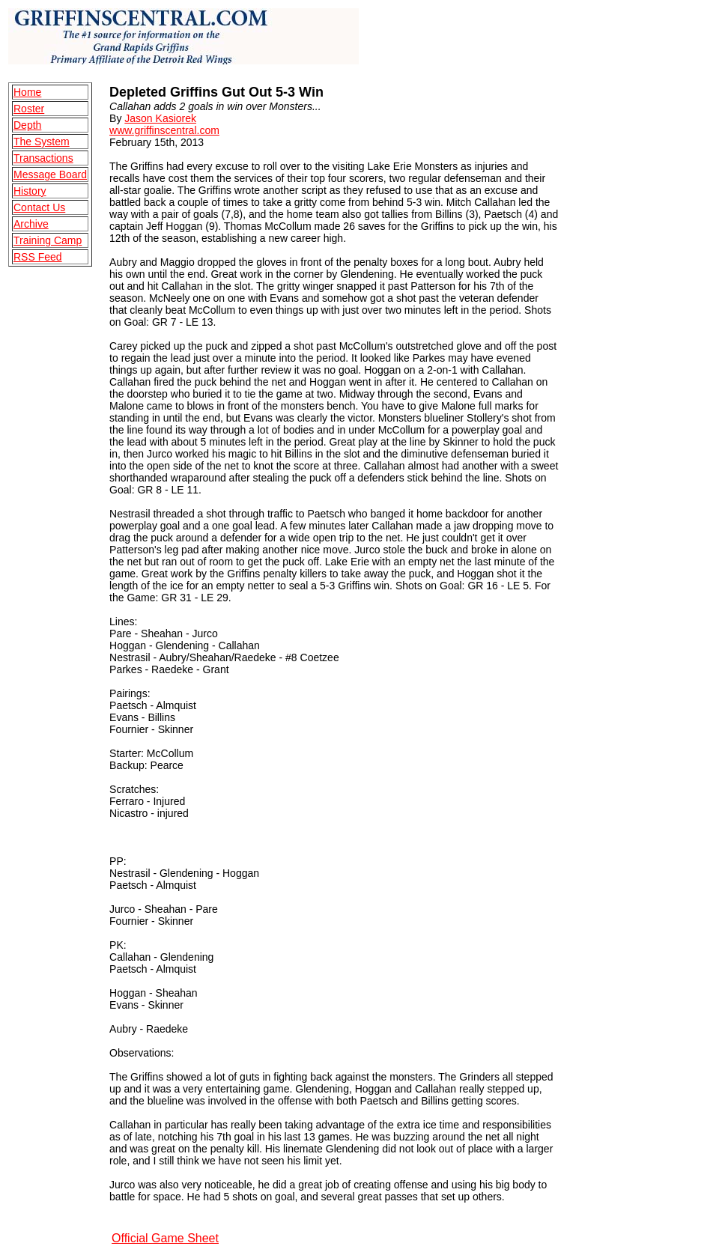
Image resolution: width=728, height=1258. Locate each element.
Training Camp (47, 240)
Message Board (50, 174)
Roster (28, 109)
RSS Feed (37, 257)
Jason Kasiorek (160, 118)
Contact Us (39, 207)
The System (41, 142)
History (29, 191)
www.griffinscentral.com (164, 130)
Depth (27, 125)
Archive (31, 224)
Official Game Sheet (165, 1238)
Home (27, 92)
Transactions (43, 158)
